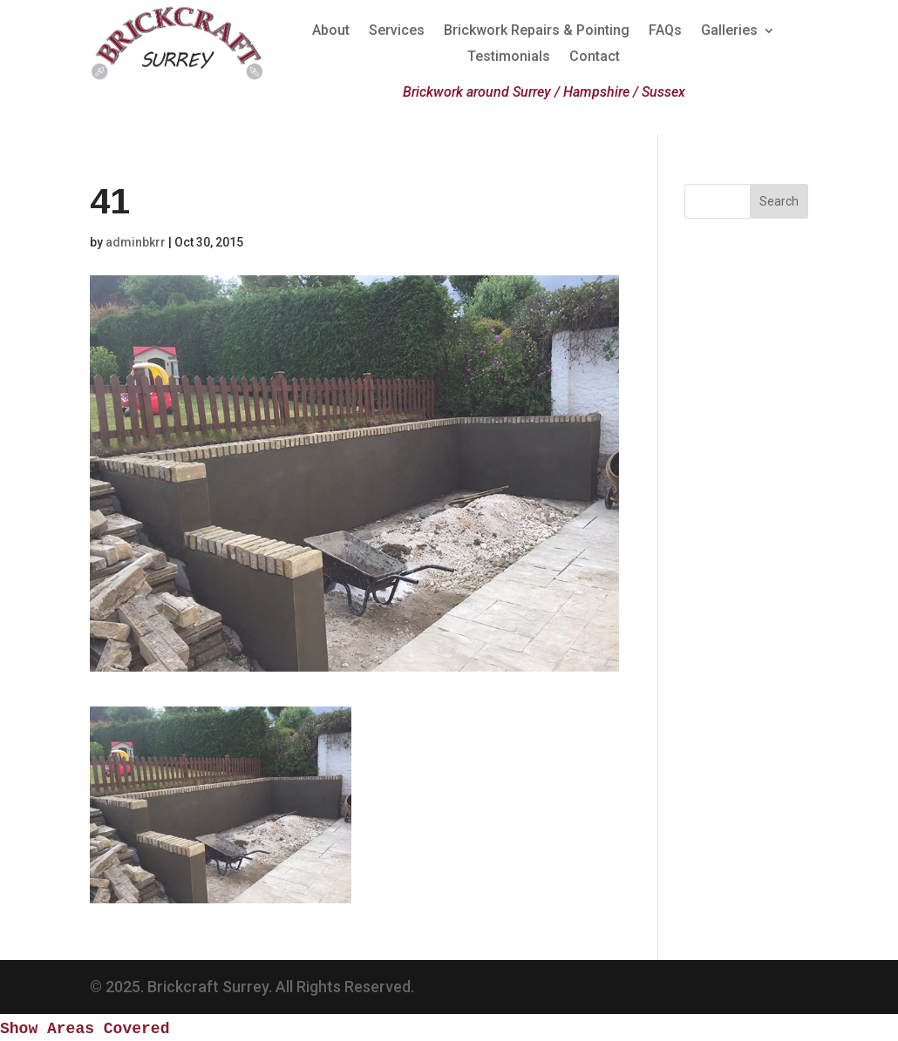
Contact (594, 57)
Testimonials (508, 57)
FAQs (665, 31)
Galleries (729, 31)
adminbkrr (135, 242)
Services (397, 31)
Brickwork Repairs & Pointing (536, 31)
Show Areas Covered (84, 1029)
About (331, 31)
